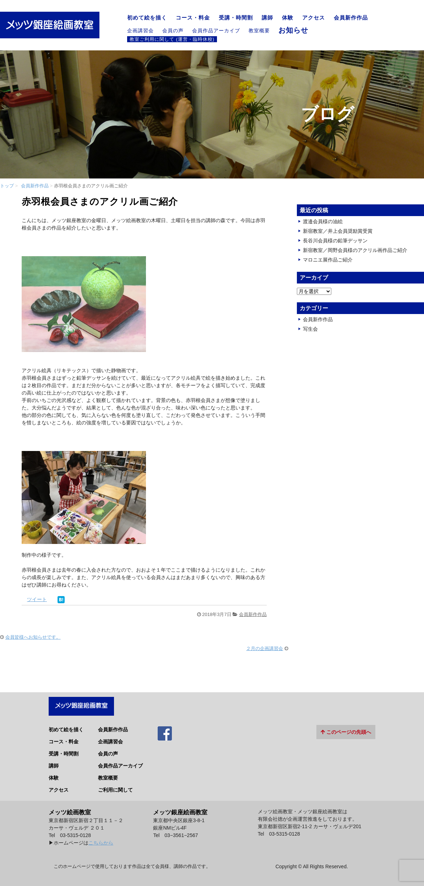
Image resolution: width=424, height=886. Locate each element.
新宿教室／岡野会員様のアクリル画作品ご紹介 (355, 250)
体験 (287, 18)
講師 (267, 18)
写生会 (310, 329)
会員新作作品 (351, 18)
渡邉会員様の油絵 (323, 221)
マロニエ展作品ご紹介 (328, 260)
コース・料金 (193, 18)
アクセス (313, 18)
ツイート (37, 599)
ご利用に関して (115, 785)
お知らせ (293, 30)
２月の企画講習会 (264, 648)
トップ (7, 185)
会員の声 (173, 30)
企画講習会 (140, 30)
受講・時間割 (236, 18)
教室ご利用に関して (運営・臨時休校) (172, 39)
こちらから (100, 838)
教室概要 (259, 30)
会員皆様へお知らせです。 (33, 637)
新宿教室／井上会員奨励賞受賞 (338, 231)
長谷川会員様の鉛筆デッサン (335, 240)
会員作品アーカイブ (216, 30)
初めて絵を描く (147, 18)
